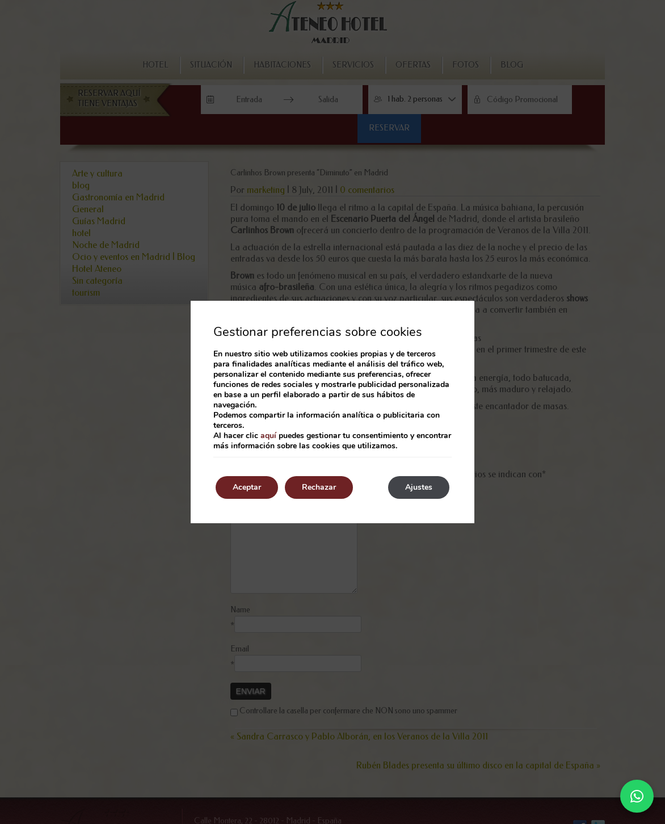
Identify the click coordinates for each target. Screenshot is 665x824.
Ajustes (418, 487)
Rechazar (319, 487)
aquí (268, 435)
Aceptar (247, 487)
